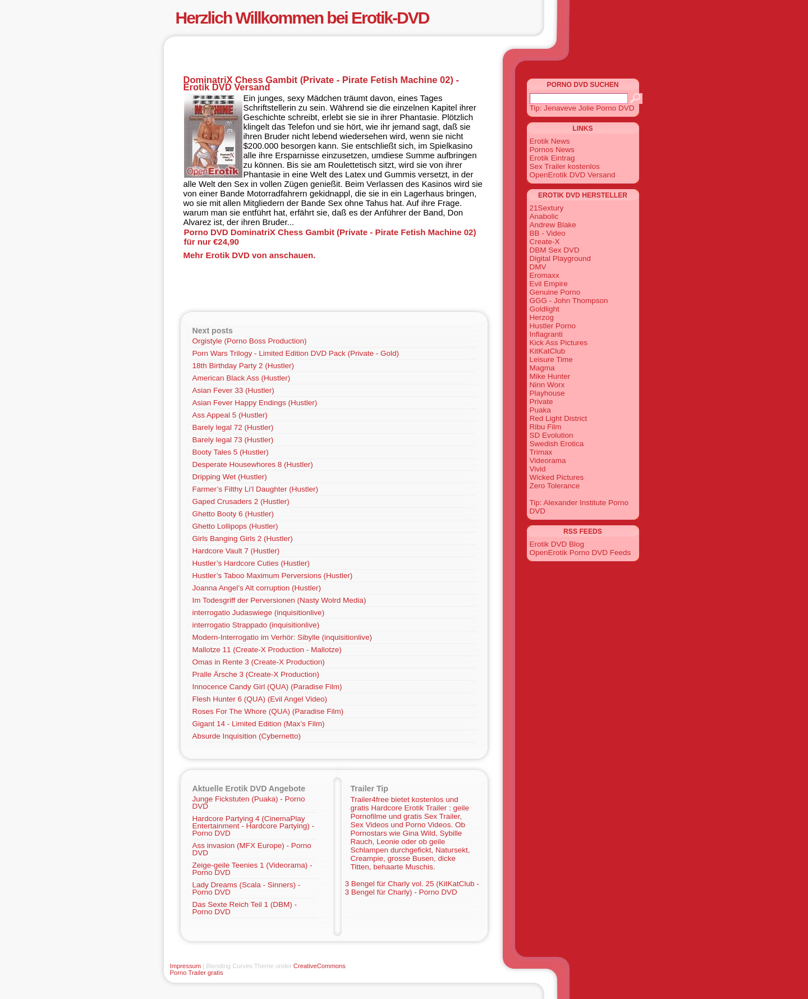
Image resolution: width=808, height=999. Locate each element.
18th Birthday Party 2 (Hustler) (243, 365)
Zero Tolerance (555, 486)
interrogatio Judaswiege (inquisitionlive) (258, 612)
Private (541, 401)
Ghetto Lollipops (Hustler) (235, 526)
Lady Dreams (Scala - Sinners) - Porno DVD (246, 888)
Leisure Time (551, 359)
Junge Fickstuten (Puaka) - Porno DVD (248, 802)
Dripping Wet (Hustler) (229, 477)
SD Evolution (551, 435)
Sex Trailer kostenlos (565, 166)
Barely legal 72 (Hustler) (233, 427)
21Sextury (547, 208)
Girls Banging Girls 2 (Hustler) (242, 538)
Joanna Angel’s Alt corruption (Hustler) (256, 588)
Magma (542, 368)
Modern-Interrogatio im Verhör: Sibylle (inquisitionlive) (282, 637)
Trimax (541, 452)
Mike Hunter (550, 376)
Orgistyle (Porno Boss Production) (249, 341)
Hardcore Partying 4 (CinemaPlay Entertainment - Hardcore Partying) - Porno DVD (253, 825)
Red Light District (558, 418)
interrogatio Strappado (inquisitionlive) (256, 625)
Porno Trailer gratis (196, 972)
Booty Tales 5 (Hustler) (230, 452)
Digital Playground (560, 258)
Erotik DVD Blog (557, 544)
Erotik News (550, 141)
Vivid (538, 469)
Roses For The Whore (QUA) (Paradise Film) (268, 711)
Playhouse (547, 393)
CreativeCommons (319, 966)
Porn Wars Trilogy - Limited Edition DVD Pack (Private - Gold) (296, 353)
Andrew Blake (553, 225)
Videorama (548, 460)
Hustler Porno (553, 326)
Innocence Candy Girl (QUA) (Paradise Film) (267, 686)
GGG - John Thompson (569, 300)
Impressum (185, 966)
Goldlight (544, 309)
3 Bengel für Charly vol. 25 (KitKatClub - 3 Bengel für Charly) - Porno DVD (412, 887)
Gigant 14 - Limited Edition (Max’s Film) (258, 724)
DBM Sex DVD (555, 250)
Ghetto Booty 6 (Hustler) (233, 514)
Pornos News (552, 149)
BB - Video (548, 233)
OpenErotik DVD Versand (573, 175)
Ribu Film (546, 427)
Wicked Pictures (557, 477)
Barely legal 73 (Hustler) (233, 440)
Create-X (545, 241)
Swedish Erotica (557, 443)
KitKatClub (548, 351)
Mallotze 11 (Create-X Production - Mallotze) (267, 649)
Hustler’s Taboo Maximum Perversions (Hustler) (272, 575)
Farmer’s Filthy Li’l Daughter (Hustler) (255, 489)
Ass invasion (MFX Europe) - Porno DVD (251, 849)
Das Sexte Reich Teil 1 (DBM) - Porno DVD (244, 908)
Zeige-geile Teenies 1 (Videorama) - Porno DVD (252, 869)
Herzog (542, 317)
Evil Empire (549, 283)
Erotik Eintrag (552, 158)
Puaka (540, 410)
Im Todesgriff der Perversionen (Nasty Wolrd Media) (279, 600)
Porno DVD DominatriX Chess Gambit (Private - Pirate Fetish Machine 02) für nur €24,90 (330, 236)
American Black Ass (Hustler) (241, 378)
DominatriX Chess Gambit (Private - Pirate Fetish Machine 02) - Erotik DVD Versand (321, 83)
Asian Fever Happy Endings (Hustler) (255, 402)
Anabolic (544, 216)
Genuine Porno (555, 292)
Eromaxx (544, 275)
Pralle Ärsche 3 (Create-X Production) (256, 674)
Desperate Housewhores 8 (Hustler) (252, 464)
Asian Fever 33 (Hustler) (233, 390)
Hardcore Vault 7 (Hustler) (236, 551)
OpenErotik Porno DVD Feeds (580, 552)
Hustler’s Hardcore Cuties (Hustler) (251, 563)
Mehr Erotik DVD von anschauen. (249, 255)
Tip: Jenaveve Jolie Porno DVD (582, 108)
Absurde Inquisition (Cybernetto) (246, 736)
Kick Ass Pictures (559, 342)
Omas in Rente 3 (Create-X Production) (258, 662)
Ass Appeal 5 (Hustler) (230, 415)
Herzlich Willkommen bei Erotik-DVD (302, 17)
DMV (538, 267)
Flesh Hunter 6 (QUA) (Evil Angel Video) (260, 699)
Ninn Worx (547, 385)
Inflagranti (546, 334)
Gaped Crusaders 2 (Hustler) (241, 501)
